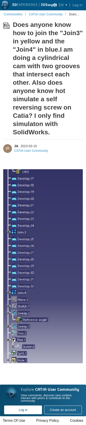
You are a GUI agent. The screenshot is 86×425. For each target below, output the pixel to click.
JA (16, 146)
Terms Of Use (14, 420)
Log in (23, 410)
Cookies (76, 420)
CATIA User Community (31, 150)
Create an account (63, 410)
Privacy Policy (47, 420)
